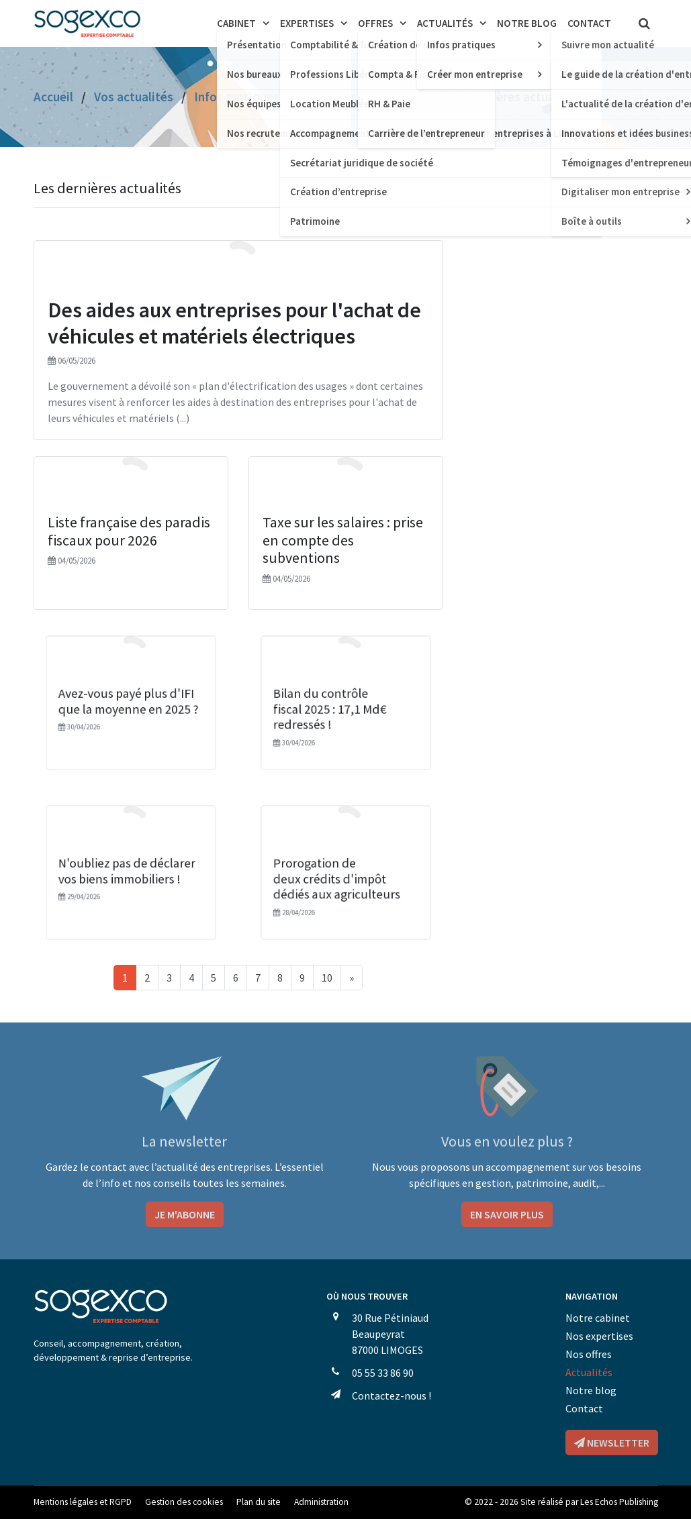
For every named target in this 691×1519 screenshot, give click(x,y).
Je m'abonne (184, 1214)
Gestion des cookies (184, 1502)
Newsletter (611, 1442)
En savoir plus (507, 1214)
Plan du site (258, 1502)
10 (327, 977)
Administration (321, 1502)
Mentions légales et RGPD (83, 1502)
